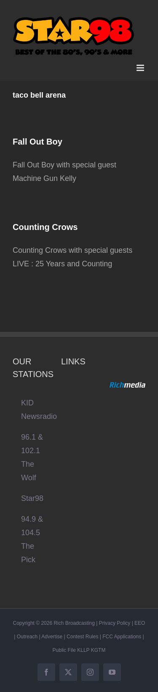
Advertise (51, 637)
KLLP (83, 650)
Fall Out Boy (37, 141)
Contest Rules (82, 637)
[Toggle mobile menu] (141, 67)
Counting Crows (45, 227)
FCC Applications (121, 637)
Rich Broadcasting (74, 623)
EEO (139, 623)
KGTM (98, 650)
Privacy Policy (115, 623)
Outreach (27, 637)
